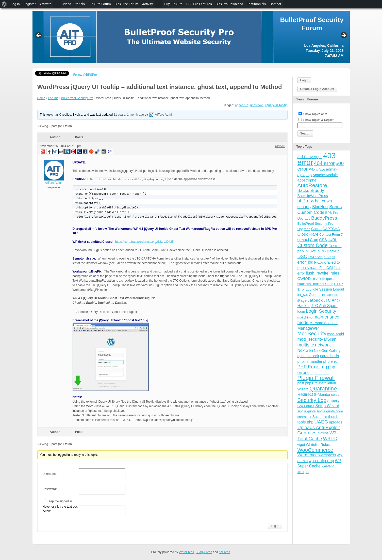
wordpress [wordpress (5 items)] (327, 455)
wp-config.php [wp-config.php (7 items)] (321, 460)
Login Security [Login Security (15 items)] (321, 311)
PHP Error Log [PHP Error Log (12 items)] (312, 366)
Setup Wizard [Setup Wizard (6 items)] (327, 406)
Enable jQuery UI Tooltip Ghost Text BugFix (107, 312)
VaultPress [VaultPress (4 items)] (320, 433)
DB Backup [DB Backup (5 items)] (329, 251)
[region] (191, 37)
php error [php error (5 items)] (331, 361)
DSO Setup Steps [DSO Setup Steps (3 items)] (321, 257)
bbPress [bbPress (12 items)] (305, 200)
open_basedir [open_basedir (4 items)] (308, 356)
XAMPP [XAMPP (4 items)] (327, 466)
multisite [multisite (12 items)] (305, 344)
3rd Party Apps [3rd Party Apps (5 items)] (309, 157)
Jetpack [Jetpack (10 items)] (315, 300)
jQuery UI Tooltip (276, 105)
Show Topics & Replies (318, 120)
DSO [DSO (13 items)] (302, 256)
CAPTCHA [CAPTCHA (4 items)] (331, 229)
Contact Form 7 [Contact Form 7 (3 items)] (331, 234)
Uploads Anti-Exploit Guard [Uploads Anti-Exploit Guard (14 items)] (318, 430)
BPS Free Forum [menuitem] (126, 4)
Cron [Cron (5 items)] (314, 239)
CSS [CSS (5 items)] (323, 239)
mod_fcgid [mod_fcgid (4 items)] (335, 334)
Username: (50, 474)
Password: (50, 489)
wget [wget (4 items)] (301, 445)
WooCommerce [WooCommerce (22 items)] (315, 450)
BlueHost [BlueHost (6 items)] (320, 207)
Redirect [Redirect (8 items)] (305, 394)
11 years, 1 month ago (129, 114)
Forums (53, 98)
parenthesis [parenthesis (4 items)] (329, 356)
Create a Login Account (317, 89)
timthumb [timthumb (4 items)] (330, 417)
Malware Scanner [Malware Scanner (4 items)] (323, 323)
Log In (275, 526)
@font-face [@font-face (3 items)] (316, 169)
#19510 (280, 146)
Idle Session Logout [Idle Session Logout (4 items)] (328, 289)
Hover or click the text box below (60, 509)
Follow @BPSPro (85, 75)
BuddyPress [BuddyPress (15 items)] (324, 218)
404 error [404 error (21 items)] (324, 163)
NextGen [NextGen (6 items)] (305, 350)
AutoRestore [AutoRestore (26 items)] (312, 185)
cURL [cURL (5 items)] (332, 239)
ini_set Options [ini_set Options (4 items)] (309, 295)
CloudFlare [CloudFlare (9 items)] (308, 234)
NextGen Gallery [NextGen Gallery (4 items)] (327, 351)
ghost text (256, 105)
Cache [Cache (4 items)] (316, 229)
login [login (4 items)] (301, 311)
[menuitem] (4, 4)
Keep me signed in (59, 501)
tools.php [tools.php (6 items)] (305, 422)
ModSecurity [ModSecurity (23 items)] (311, 333)
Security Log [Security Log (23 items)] (311, 400)
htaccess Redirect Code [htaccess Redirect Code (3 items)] (315, 284)
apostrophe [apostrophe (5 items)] (307, 180)
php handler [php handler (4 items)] (318, 373)
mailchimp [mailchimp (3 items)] (305, 317)
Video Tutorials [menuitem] (74, 4)
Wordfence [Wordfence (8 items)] (307, 454)
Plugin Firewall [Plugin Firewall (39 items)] (316, 378)
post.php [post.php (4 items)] (304, 383)
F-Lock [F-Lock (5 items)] (320, 262)
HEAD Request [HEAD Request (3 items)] (322, 279)
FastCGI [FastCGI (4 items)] (326, 268)
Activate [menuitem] (45, 4)
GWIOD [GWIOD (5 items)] (304, 278)
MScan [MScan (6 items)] (330, 339)
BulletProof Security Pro (77, 98)
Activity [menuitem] (147, 4)
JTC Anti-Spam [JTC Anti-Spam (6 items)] (324, 306)
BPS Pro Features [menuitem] (199, 4)
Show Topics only (315, 114)
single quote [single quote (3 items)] (306, 411)
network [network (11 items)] (323, 344)
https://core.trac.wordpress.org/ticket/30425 (144, 242)
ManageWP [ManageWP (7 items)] (308, 328)
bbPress (224, 552)
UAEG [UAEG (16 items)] (321, 422)
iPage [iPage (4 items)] (302, 300)
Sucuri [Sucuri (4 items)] (317, 417)
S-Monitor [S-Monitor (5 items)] (322, 394)
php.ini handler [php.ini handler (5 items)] (309, 361)
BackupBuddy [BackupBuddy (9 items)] (310, 190)
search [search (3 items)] (336, 395)
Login (304, 80)
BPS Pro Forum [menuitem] (100, 4)
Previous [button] (39, 35)
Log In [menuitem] (15, 4)
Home (41, 98)
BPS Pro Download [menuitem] (229, 4)
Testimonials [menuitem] (256, 4)
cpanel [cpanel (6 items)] (303, 239)
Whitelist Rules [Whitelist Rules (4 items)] (318, 445)
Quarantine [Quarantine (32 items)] (323, 388)
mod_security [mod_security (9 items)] (310, 339)
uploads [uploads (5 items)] (335, 422)
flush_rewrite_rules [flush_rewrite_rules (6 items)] (322, 273)
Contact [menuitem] (275, 4)
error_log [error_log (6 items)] (305, 262)
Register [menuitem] (30, 4)
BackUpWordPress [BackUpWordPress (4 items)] (312, 196)
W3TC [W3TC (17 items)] (330, 438)
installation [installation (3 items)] (330, 295)
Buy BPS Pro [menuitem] (173, 4)
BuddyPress (204, 552)
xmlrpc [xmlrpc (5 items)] (303, 472)
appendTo (241, 105)
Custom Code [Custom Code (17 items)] (312, 245)
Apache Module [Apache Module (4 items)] (325, 175)
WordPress (186, 552)
